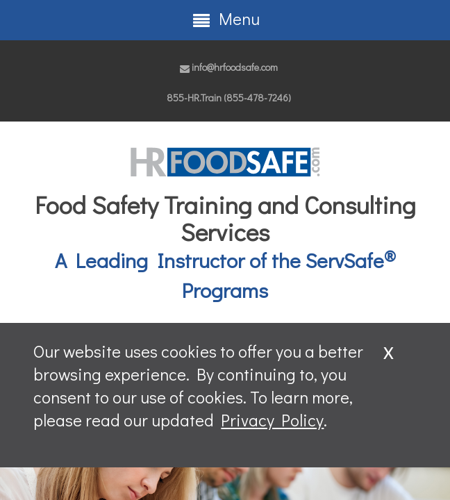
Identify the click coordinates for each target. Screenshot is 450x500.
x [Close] (388, 349)
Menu (225, 19)
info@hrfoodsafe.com (229, 67)
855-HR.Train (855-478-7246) (229, 97)
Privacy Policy (272, 420)
